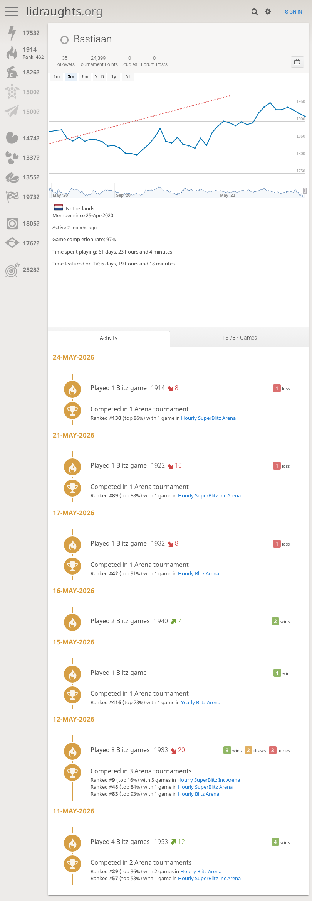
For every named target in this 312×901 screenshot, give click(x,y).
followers (65, 61)
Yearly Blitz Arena (200, 702)
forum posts (154, 61)
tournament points (98, 61)
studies (129, 61)
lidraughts (64, 11)
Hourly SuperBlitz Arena (208, 417)
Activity (108, 338)
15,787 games (239, 338)
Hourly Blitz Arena (198, 573)
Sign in (293, 12)
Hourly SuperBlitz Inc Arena (209, 495)
